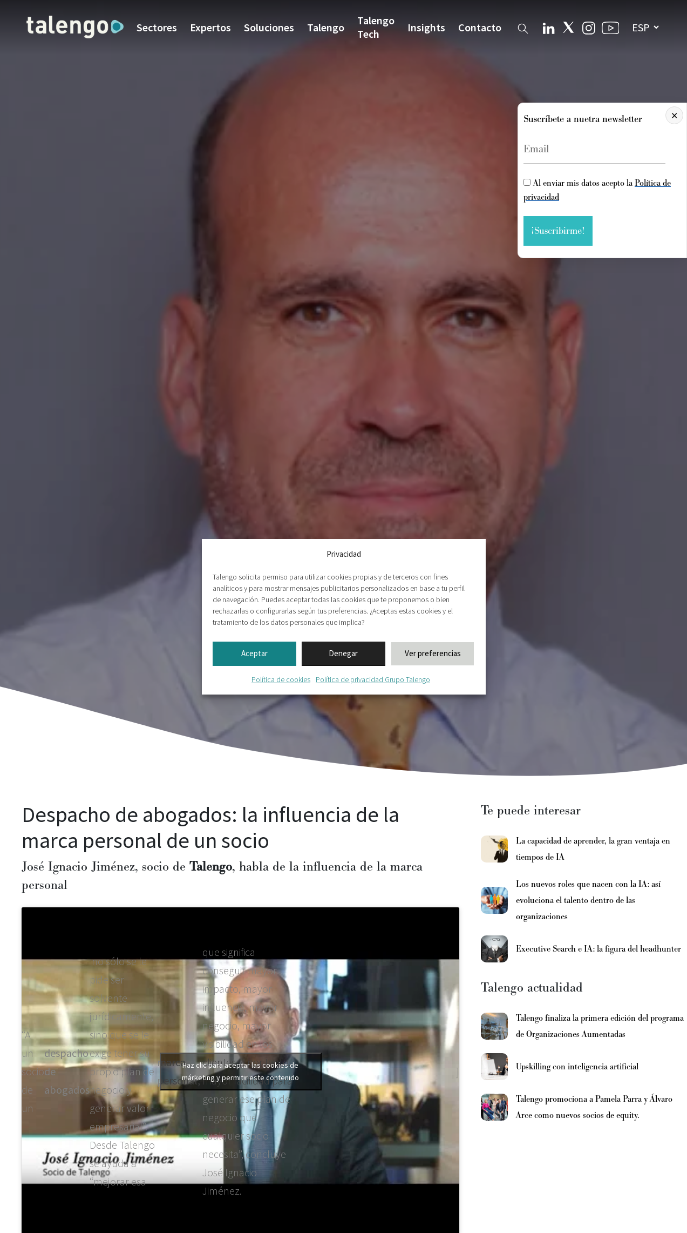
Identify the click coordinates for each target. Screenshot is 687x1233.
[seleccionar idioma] (645, 27)
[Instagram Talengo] (588, 26)
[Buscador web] (523, 26)
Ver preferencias (433, 653)
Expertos (210, 27)
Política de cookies (280, 679)
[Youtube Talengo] (611, 27)
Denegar (343, 653)
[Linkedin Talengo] (548, 27)
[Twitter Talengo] (568, 27)
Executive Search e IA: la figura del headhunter (598, 949)
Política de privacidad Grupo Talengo (373, 679)
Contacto (479, 27)
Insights (426, 27)
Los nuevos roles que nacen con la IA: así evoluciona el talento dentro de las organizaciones (588, 900)
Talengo (325, 27)
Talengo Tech (375, 27)
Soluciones (269, 27)
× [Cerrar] (674, 115)
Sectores (157, 27)
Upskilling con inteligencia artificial (577, 1066)
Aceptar (254, 653)
